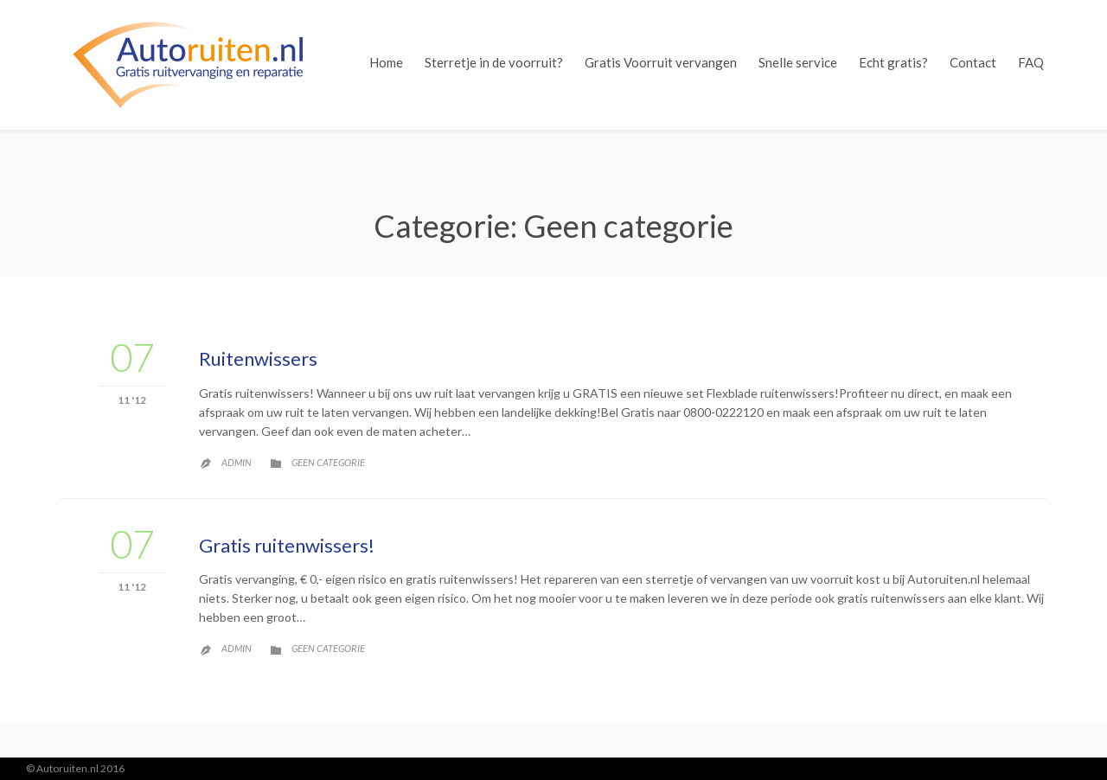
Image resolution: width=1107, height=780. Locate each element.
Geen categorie (328, 462)
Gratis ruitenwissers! (286, 545)
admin (236, 462)
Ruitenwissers (258, 358)
